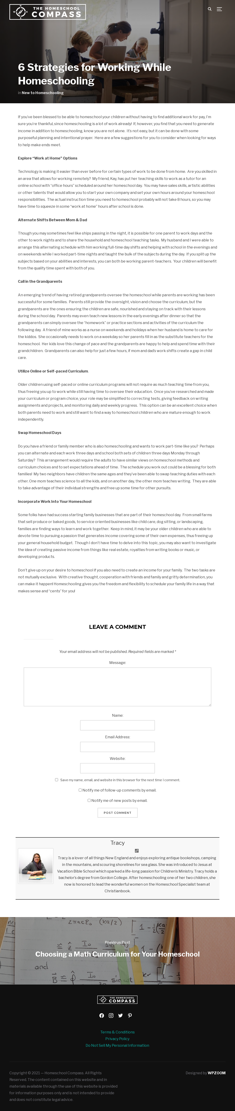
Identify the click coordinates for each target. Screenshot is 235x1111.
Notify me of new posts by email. (119, 800)
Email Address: (117, 737)
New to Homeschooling (43, 93)
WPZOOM (217, 1073)
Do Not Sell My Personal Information (117, 1045)
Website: (117, 758)
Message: (117, 662)
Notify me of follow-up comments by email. (119, 790)
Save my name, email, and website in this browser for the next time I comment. (120, 780)
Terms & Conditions (117, 1032)
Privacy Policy (117, 1039)
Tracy (117, 843)
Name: (117, 715)
